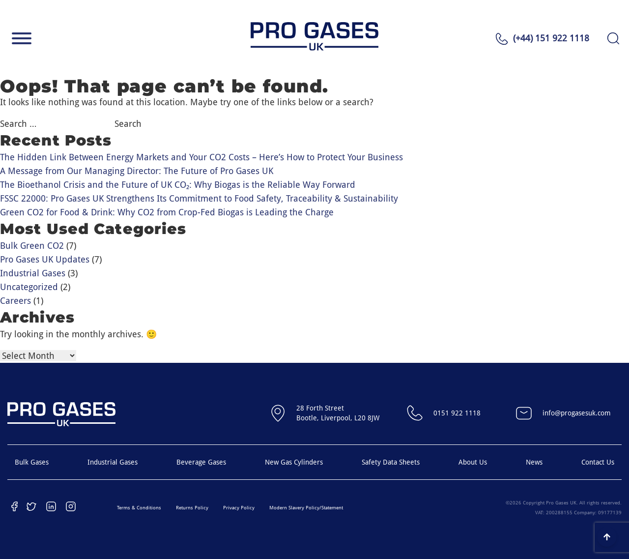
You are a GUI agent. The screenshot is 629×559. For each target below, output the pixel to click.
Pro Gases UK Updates (44, 259)
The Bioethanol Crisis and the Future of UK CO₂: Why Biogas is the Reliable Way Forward (177, 184)
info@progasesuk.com (562, 413)
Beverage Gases (201, 462)
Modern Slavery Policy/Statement (306, 507)
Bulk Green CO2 (32, 245)
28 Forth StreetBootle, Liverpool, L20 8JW (323, 413)
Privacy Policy (239, 507)
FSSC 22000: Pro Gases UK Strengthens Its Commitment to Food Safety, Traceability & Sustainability (199, 198)
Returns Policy (192, 507)
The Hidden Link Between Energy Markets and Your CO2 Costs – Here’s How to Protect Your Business (201, 157)
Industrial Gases (32, 273)
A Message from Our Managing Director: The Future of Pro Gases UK (136, 171)
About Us (472, 462)
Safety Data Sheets (391, 462)
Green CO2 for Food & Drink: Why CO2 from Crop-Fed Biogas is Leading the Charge (167, 212)
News (534, 462)
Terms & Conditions (139, 507)
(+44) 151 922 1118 (551, 38)
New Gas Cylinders (294, 462)
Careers (15, 300)
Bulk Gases (32, 462)
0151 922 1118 (442, 413)
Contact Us (597, 462)
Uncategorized (29, 287)
